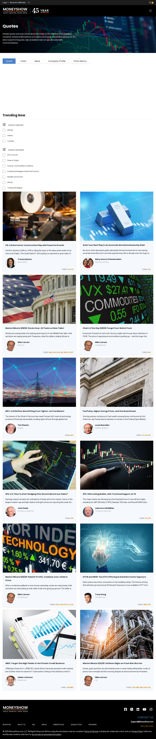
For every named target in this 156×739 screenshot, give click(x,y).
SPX (72, 518)
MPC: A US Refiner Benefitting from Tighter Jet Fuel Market (34, 411)
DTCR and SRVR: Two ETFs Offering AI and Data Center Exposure (114, 577)
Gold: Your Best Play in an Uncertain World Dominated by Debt (114, 245)
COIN (54, 352)
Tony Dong (100, 594)
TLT (143, 435)
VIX (146, 518)
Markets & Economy (15, 177)
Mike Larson (24, 342)
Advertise (7, 725)
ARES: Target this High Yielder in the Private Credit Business (35, 663)
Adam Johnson (25, 677)
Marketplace (58, 725)
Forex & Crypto (13, 160)
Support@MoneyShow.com (142, 722)
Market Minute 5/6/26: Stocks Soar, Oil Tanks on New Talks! (34, 328)
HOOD (58, 352)
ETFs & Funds (12, 155)
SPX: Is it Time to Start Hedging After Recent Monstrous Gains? (36, 494)
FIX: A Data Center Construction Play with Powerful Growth (34, 245)
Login (5, 2)
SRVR (145, 605)
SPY (72, 352)
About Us (21, 725)
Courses (10, 141)
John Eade (23, 508)
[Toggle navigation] (150, 11)
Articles (10, 130)
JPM (68, 687)
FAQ (33, 725)
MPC (72, 435)
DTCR (149, 605)
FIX (72, 269)
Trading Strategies (14, 188)
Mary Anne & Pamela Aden (108, 259)
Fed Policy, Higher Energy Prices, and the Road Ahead (109, 411)
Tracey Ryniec (25, 259)
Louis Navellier (102, 425)
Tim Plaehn (23, 425)
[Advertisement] (78, 85)
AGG (149, 352)
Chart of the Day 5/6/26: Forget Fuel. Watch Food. (107, 328)
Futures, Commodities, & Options (20, 166)
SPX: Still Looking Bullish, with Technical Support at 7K (109, 494)
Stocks (10, 182)
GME (141, 687)
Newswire (93, 725)
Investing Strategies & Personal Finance (23, 171)
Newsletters (76, 725)
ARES (71, 687)
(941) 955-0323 (147, 726)
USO (69, 352)
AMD (50, 352)
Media (44, 725)
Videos (10, 135)
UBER (65, 352)
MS (62, 352)
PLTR (65, 605)
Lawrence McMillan (104, 508)
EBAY (137, 687)
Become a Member (18, 2)
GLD (149, 269)
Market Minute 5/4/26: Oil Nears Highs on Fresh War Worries (112, 663)
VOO (69, 269)
